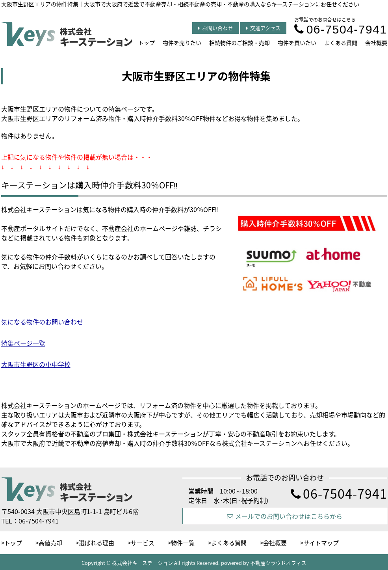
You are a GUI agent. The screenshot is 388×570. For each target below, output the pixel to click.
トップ (146, 43)
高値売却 (50, 542)
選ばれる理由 (96, 542)
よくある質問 (340, 43)
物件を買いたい (297, 43)
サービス (142, 542)
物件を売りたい (182, 43)
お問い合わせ (215, 28)
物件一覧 (183, 542)
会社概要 (376, 43)
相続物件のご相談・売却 (239, 43)
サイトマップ (321, 542)
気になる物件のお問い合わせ (42, 321)
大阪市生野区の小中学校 (36, 364)
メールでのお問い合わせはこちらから (284, 516)
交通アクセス (263, 28)
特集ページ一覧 (23, 343)
